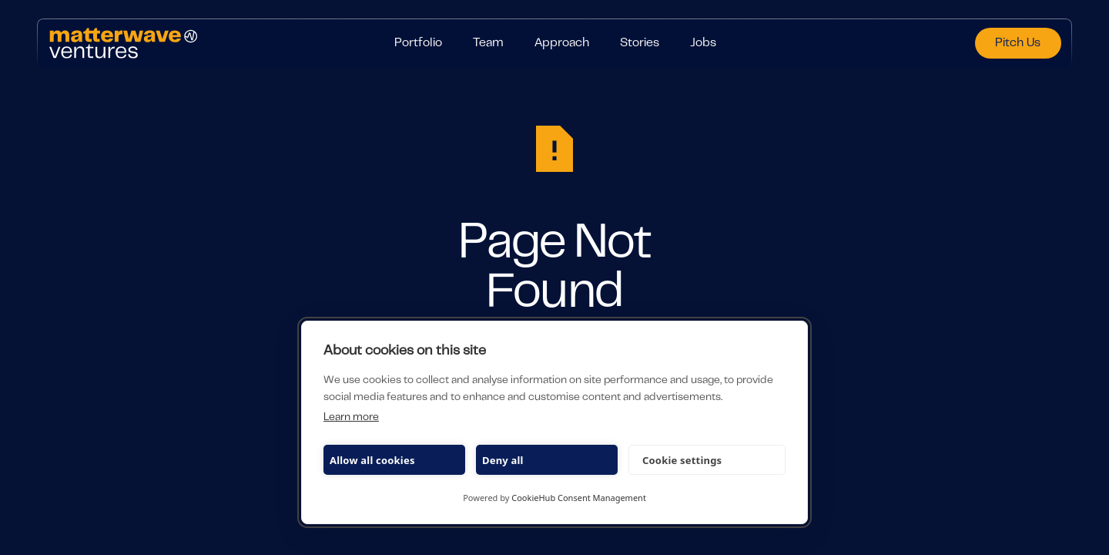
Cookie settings (682, 460)
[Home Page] (203, 43)
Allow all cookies (372, 460)
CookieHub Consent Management (578, 497)
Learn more (351, 417)
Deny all (503, 460)
